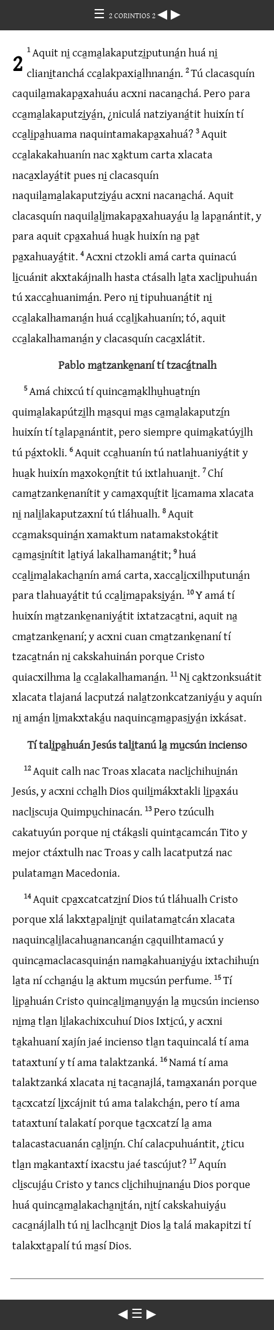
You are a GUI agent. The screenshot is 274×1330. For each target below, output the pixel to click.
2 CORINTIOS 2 (133, 15)
